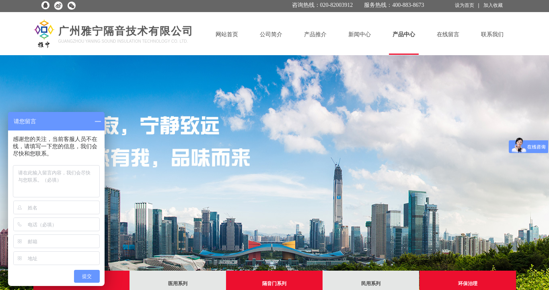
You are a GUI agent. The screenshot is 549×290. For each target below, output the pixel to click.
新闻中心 (359, 34)
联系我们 (492, 34)
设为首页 (464, 5)
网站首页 (227, 34)
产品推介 (315, 34)
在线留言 (448, 34)
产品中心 (404, 34)
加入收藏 (493, 5)
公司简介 (271, 34)
